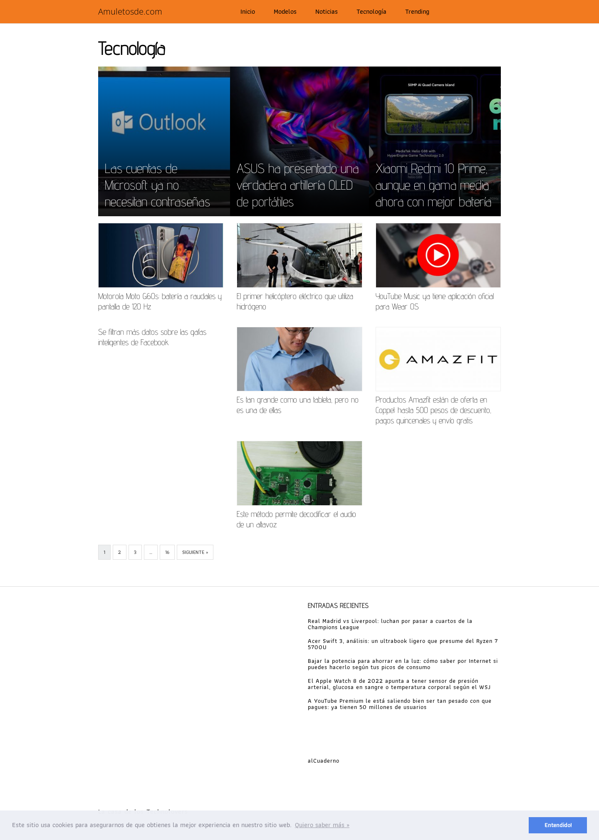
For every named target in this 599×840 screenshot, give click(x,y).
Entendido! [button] (558, 825)
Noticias (326, 11)
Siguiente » (195, 552)
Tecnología (371, 11)
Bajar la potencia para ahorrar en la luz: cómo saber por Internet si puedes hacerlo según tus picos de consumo (403, 664)
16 (167, 552)
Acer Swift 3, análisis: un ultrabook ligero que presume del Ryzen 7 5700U (403, 644)
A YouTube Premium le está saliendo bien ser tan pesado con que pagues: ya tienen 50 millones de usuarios (400, 704)
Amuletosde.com (130, 11)
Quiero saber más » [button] (322, 825)
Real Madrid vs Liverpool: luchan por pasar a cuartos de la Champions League (390, 624)
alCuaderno (323, 760)
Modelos (285, 11)
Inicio (247, 11)
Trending (417, 11)
